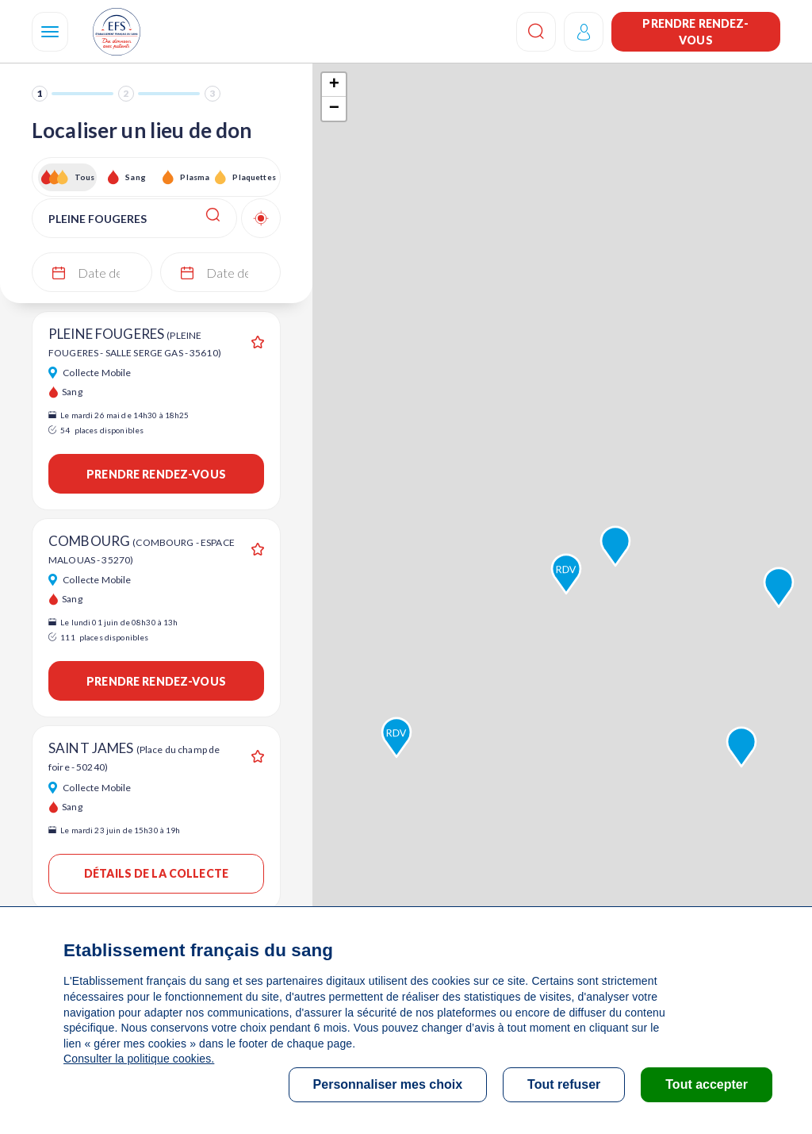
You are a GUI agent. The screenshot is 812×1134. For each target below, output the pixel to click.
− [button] (334, 109)
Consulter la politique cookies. (138, 1058)
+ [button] (334, 85)
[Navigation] (50, 32)
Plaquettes (253, 177)
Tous (85, 177)
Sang (135, 177)
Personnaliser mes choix (388, 1084)
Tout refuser (563, 1084)
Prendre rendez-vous (695, 32)
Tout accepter (706, 1084)
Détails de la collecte (156, 873)
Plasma (194, 177)
